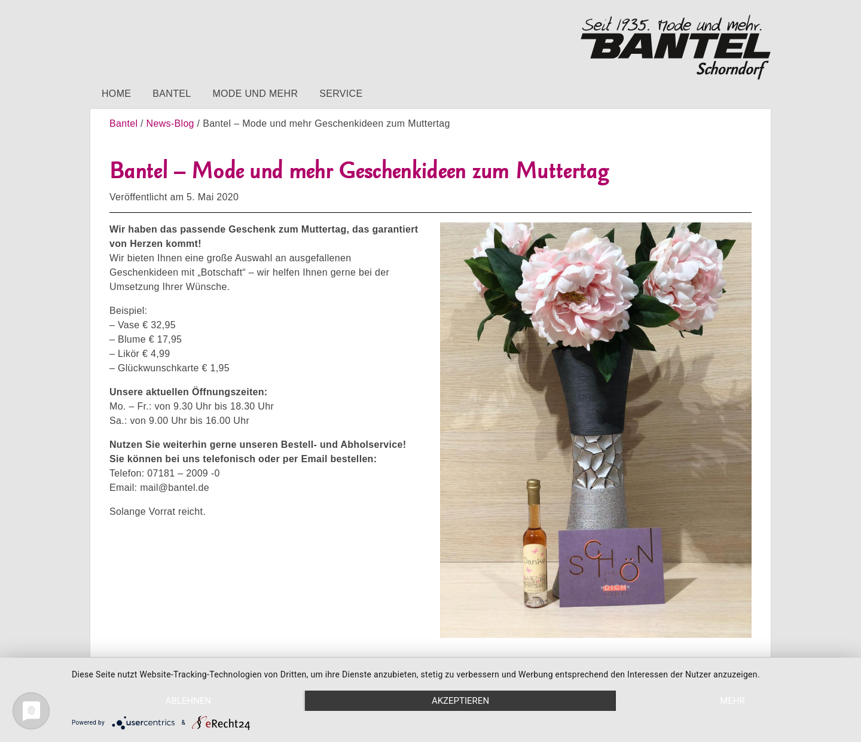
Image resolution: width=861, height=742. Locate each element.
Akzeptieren (460, 700)
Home (116, 93)
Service (340, 93)
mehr (732, 700)
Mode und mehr (255, 93)
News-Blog (170, 123)
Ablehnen (188, 700)
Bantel (171, 93)
